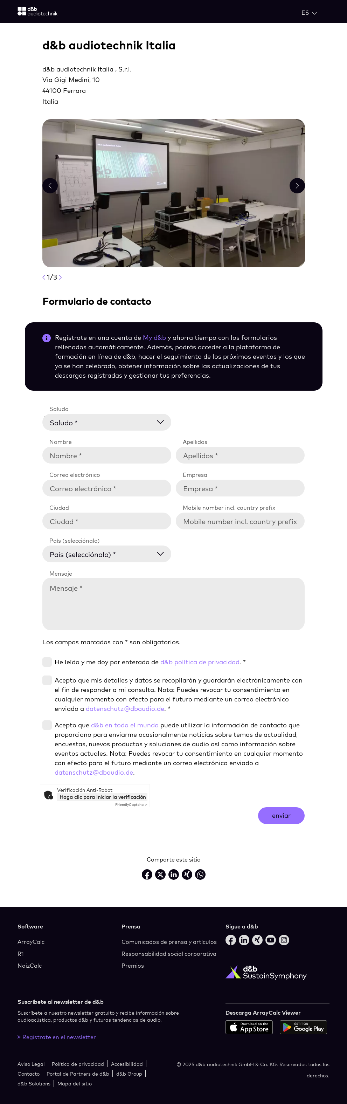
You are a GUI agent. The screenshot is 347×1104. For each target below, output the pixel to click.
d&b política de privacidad (200, 662)
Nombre (60, 442)
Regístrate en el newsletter (57, 1037)
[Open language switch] (309, 12)
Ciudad (59, 507)
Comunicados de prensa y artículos (169, 941)
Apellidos (195, 442)
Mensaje (60, 573)
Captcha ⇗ (131, 804)
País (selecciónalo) (74, 540)
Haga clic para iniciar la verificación (103, 797)
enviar (281, 815)
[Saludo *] (111, 421)
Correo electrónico (74, 475)
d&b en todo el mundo (125, 725)
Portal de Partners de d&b (78, 1073)
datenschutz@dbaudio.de (125, 709)
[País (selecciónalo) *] (111, 553)
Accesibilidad (127, 1064)
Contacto (29, 1073)
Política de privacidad (78, 1064)
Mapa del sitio (74, 1083)
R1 (21, 953)
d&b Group (129, 1073)
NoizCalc (30, 965)
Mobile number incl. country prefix (229, 507)
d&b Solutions (34, 1083)
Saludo (59, 409)
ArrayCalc (31, 941)
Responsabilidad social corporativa (169, 953)
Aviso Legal (31, 1064)
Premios (133, 965)
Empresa (195, 475)
